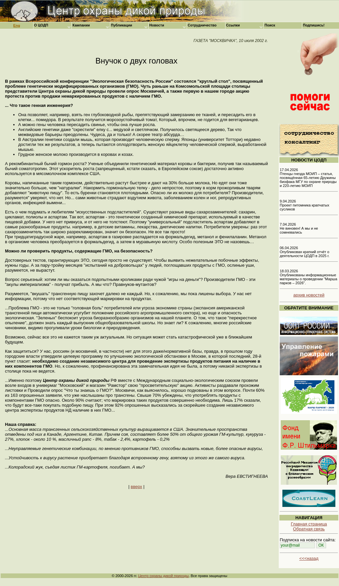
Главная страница (309, 523)
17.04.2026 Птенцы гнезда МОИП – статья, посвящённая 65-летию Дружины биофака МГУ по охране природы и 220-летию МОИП (308, 178)
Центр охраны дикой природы (163, 576)
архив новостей (308, 295)
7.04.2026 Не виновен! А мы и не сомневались (299, 228)
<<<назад (308, 558)
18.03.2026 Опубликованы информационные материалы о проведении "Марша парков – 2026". (308, 277)
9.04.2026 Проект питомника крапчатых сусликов (304, 205)
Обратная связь (309, 528)
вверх (136, 486)
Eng (16, 25)
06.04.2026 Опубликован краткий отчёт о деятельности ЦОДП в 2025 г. (304, 252)
